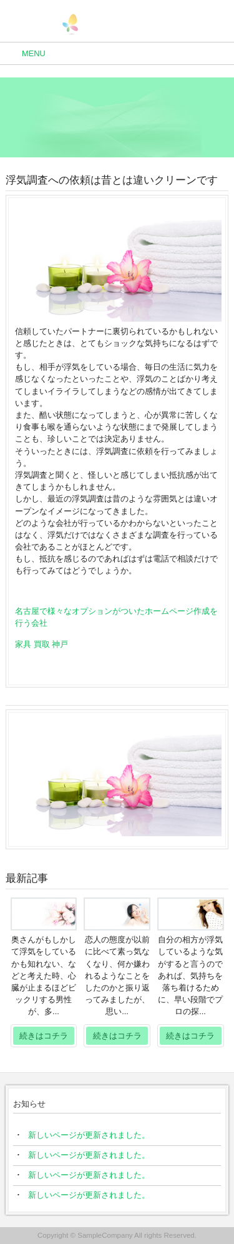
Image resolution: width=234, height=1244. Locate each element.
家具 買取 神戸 (41, 644)
